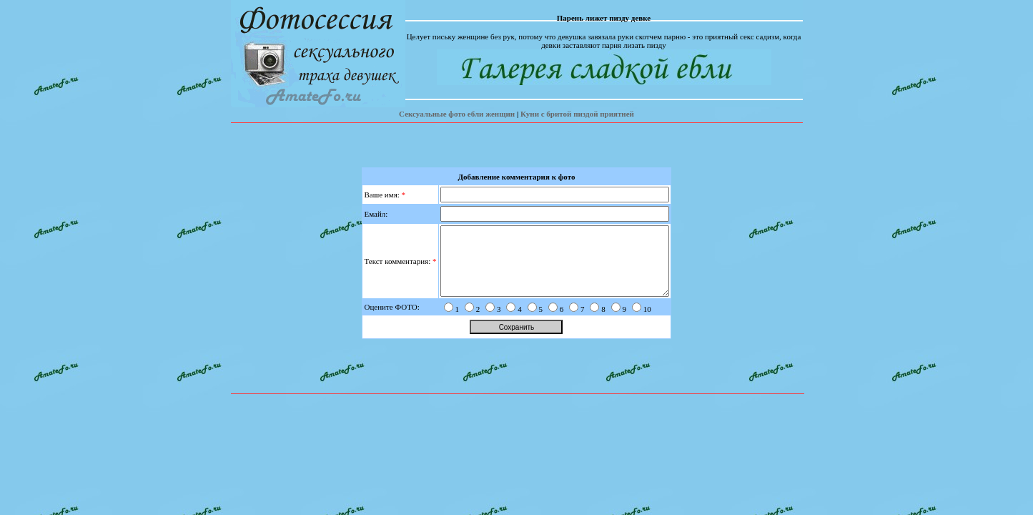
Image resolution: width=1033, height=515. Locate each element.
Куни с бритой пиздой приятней (577, 113)
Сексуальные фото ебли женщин (457, 113)
